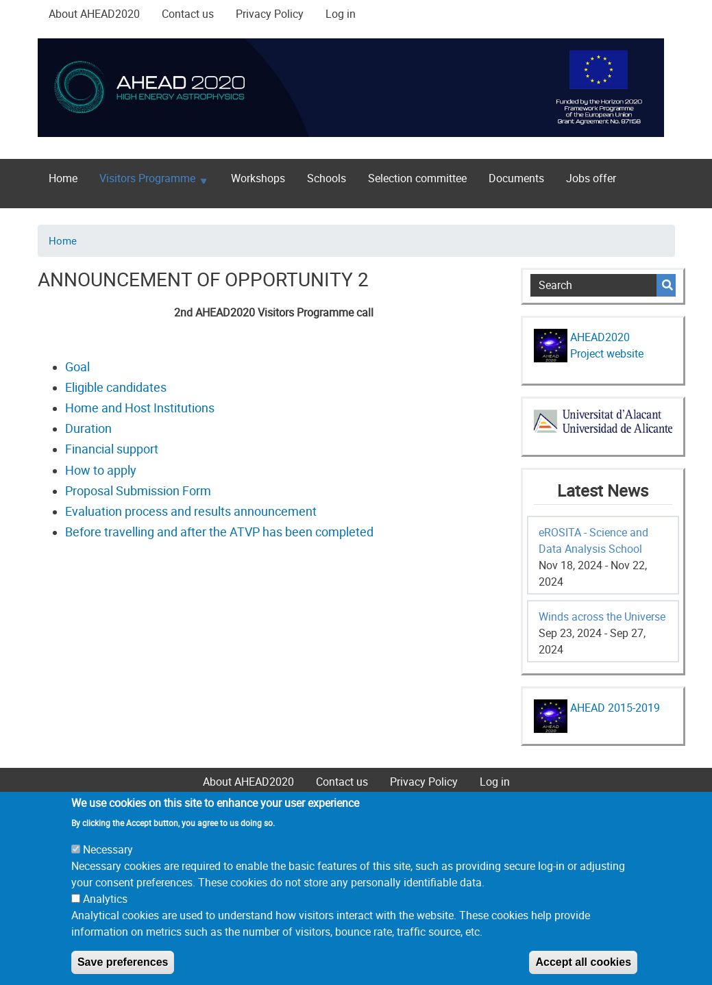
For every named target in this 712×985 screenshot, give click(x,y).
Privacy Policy (270, 13)
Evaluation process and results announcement (191, 511)
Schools (326, 178)
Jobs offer (591, 178)
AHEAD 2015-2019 (613, 707)
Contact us (188, 13)
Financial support (111, 448)
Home (63, 178)
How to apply (100, 470)
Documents (516, 178)
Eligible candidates (116, 387)
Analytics (105, 917)
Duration (88, 428)
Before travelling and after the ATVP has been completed (219, 531)
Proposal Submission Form (138, 490)
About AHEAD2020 (94, 13)
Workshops (258, 178)
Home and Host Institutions (139, 407)
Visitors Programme (147, 181)
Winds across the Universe (602, 616)
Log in (341, 13)
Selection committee (417, 178)
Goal (77, 366)
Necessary (108, 867)
